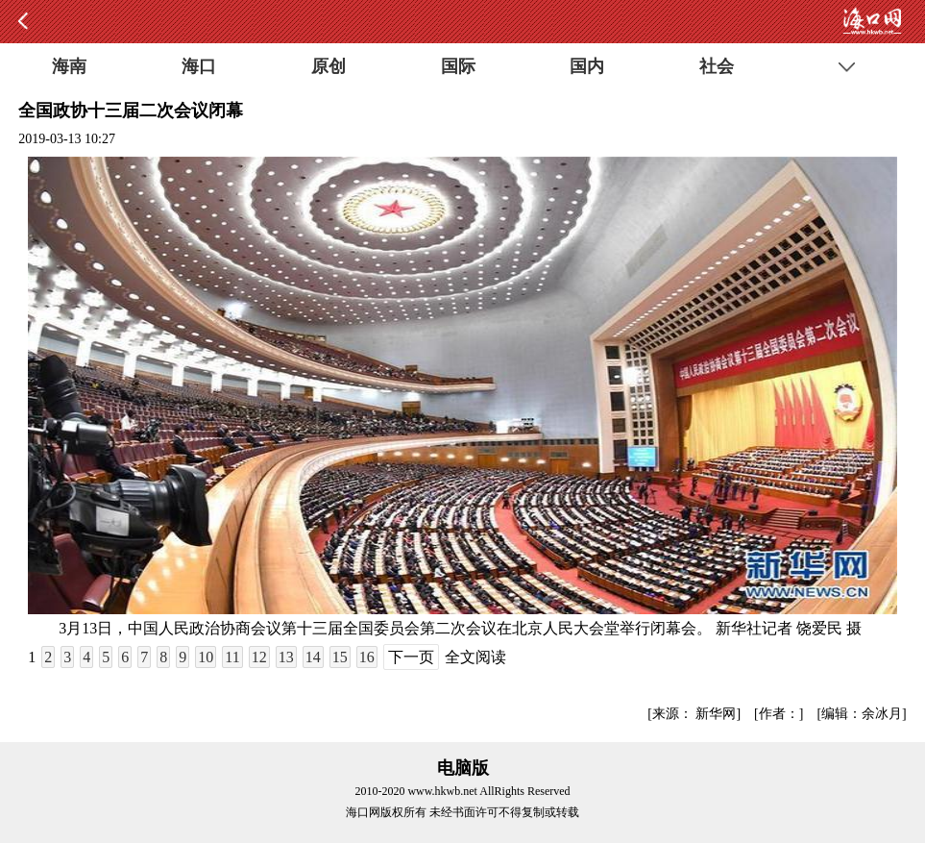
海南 (69, 66)
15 (340, 657)
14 (313, 657)
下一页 (411, 657)
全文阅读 (475, 657)
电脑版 (463, 768)
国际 (458, 66)
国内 (587, 66)
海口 (199, 66)
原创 (328, 66)
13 (286, 657)
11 (232, 657)
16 (367, 657)
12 (259, 657)
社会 (716, 66)
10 (205, 657)
